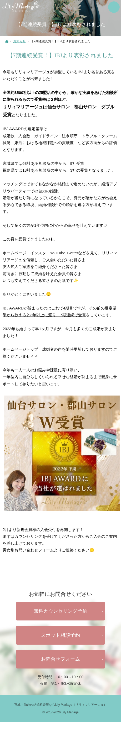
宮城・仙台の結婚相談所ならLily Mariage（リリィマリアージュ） (60, 705)
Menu (114, 7)
